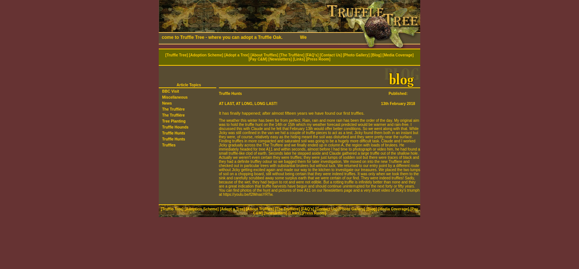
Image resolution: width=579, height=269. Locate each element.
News (167, 103)
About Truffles (264, 55)
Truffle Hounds (175, 127)
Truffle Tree (177, 55)
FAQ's (312, 55)
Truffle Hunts (173, 133)
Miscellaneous (175, 97)
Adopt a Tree (237, 55)
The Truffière (292, 55)
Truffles (169, 145)
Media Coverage (398, 55)
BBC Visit (170, 91)
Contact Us (331, 55)
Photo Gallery (356, 55)
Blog (376, 55)
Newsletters (280, 59)
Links (299, 59)
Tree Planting (174, 121)
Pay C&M (258, 59)
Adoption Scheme (206, 55)
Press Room (318, 59)
